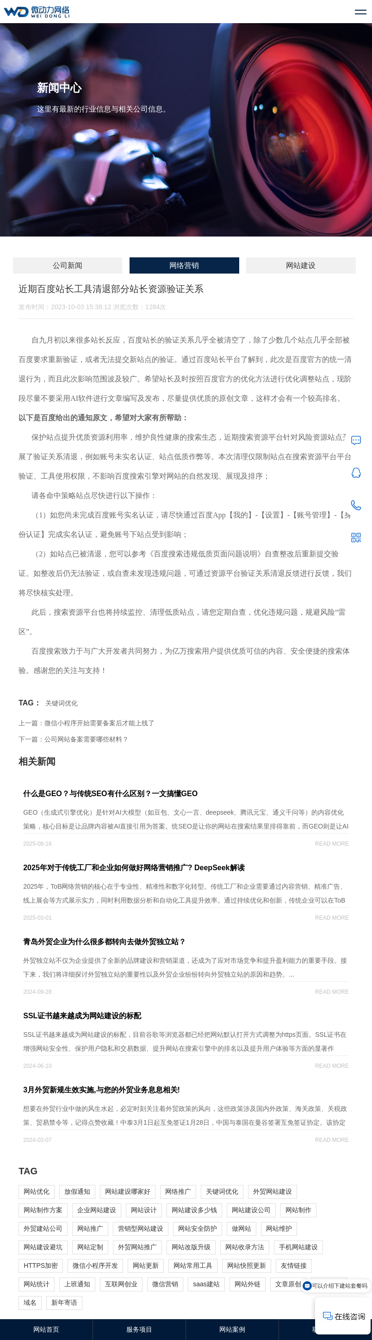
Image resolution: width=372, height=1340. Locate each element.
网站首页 (46, 1329)
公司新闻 (67, 265)
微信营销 (165, 1284)
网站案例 (232, 1329)
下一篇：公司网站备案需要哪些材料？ (74, 739)
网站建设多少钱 (194, 1210)
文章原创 (288, 1284)
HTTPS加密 (41, 1265)
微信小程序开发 (95, 1265)
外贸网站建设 (272, 1191)
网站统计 (37, 1284)
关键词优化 (61, 703)
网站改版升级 (191, 1247)
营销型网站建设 (140, 1228)
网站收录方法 (244, 1247)
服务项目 (139, 1329)
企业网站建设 (96, 1210)
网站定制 (90, 1247)
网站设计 (144, 1210)
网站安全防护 (197, 1228)
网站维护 (279, 1228)
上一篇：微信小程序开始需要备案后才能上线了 (87, 723)
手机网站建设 (298, 1247)
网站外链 (247, 1284)
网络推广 (178, 1191)
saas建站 (206, 1284)
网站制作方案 (43, 1210)
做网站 (241, 1228)
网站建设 (301, 265)
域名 (30, 1302)
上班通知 (77, 1284)
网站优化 (37, 1191)
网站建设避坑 (43, 1247)
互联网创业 (121, 1284)
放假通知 (77, 1191)
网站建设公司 (251, 1210)
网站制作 (298, 1210)
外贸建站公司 (43, 1228)
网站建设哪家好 (127, 1191)
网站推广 (90, 1228)
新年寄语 (64, 1302)
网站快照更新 (246, 1265)
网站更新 (146, 1265)
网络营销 (184, 265)
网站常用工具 (193, 1265)
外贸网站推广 (137, 1247)
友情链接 (294, 1265)
